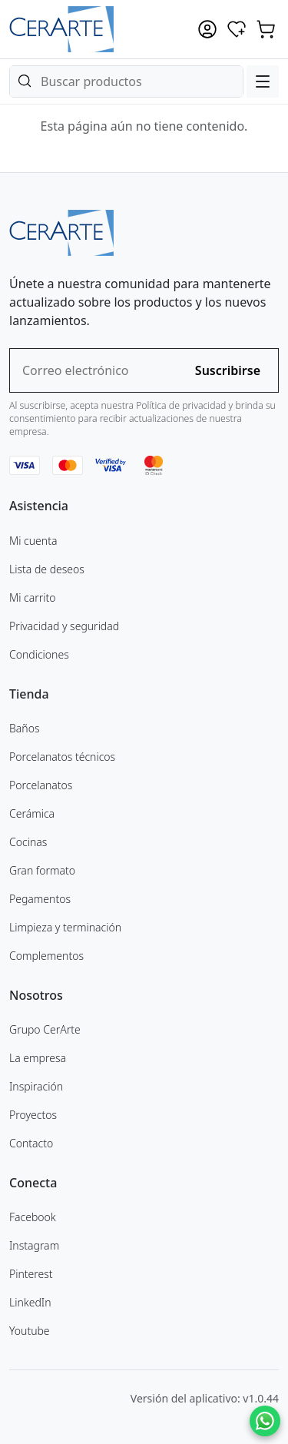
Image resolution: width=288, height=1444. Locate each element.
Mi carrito (32, 597)
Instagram (34, 1245)
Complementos (46, 955)
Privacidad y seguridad (64, 626)
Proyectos (33, 1114)
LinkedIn (30, 1302)
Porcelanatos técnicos (62, 756)
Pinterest (31, 1273)
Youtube (29, 1330)
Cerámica (32, 813)
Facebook (32, 1217)
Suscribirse (227, 370)
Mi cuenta (33, 540)
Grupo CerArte (45, 1029)
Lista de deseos (46, 569)
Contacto (31, 1143)
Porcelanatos (40, 785)
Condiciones (39, 654)
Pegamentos (40, 898)
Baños (24, 728)
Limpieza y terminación (65, 927)
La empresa (37, 1058)
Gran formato (42, 870)
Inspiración (36, 1086)
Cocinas (28, 842)
